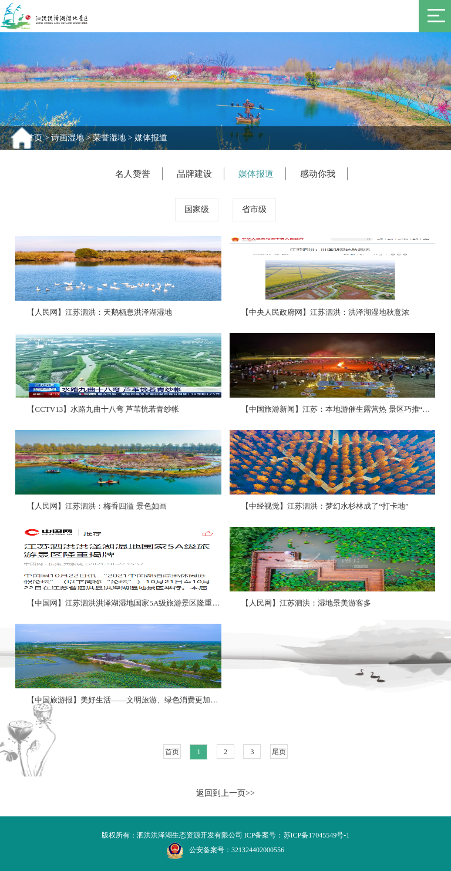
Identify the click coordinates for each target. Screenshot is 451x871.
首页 (34, 137)
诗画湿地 (67, 137)
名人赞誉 (132, 174)
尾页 (279, 752)
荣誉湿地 (109, 137)
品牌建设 (194, 174)
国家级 (196, 209)
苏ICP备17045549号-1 (317, 835)
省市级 (254, 209)
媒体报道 (150, 137)
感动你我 (317, 174)
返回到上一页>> (225, 793)
